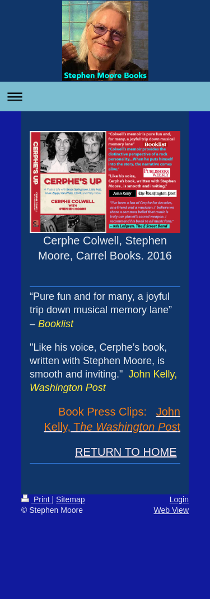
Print (36, 499)
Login (179, 499)
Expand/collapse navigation (105, 96)
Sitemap (70, 499)
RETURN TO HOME (126, 452)
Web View (171, 510)
